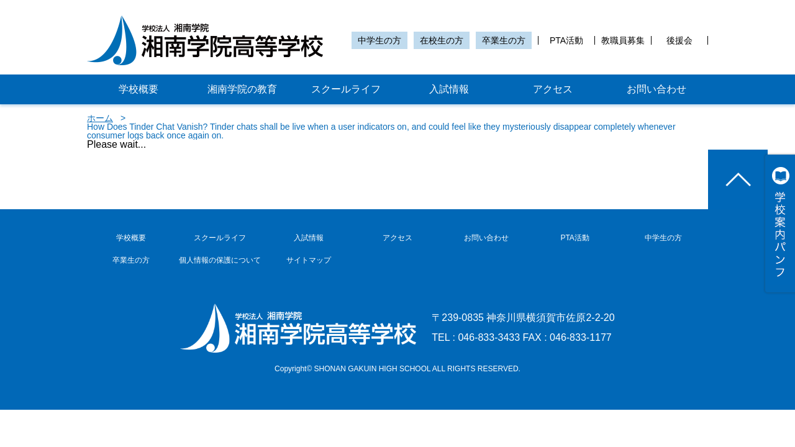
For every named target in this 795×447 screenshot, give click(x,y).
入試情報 (449, 89)
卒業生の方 (503, 40)
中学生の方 (379, 40)
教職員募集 (623, 40)
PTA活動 (566, 40)
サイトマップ (308, 260)
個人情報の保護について (220, 260)
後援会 (679, 40)
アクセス (553, 89)
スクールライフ (346, 89)
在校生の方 (441, 40)
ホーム (100, 118)
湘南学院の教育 (242, 89)
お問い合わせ (656, 89)
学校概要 (138, 89)
